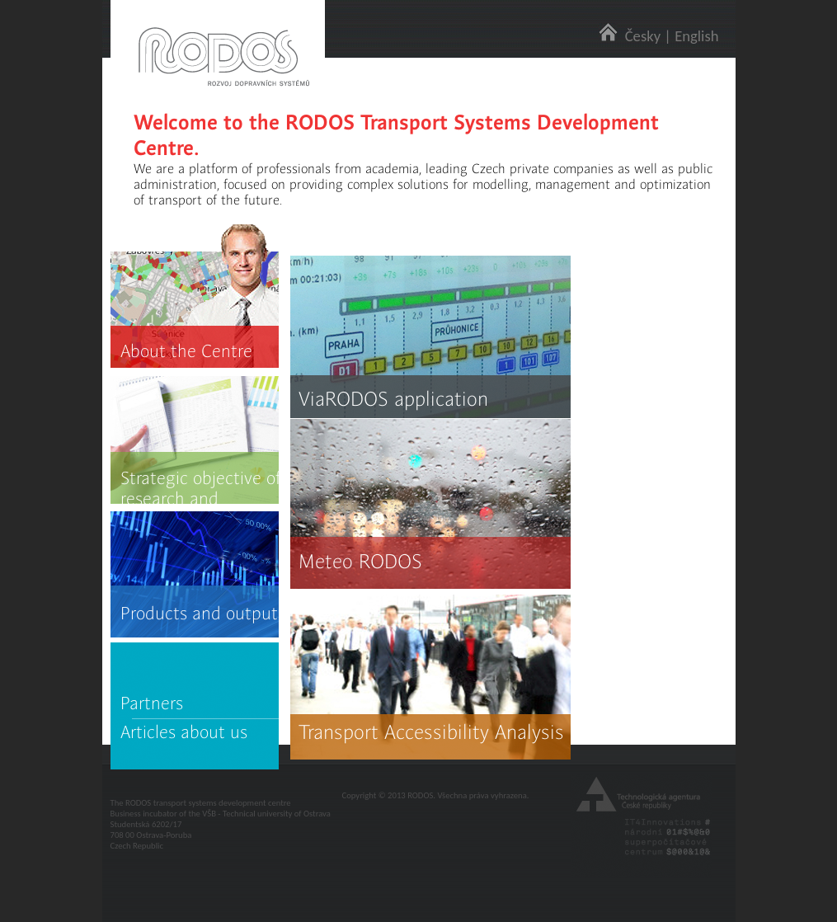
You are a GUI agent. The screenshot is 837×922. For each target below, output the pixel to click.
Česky (643, 35)
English (696, 35)
